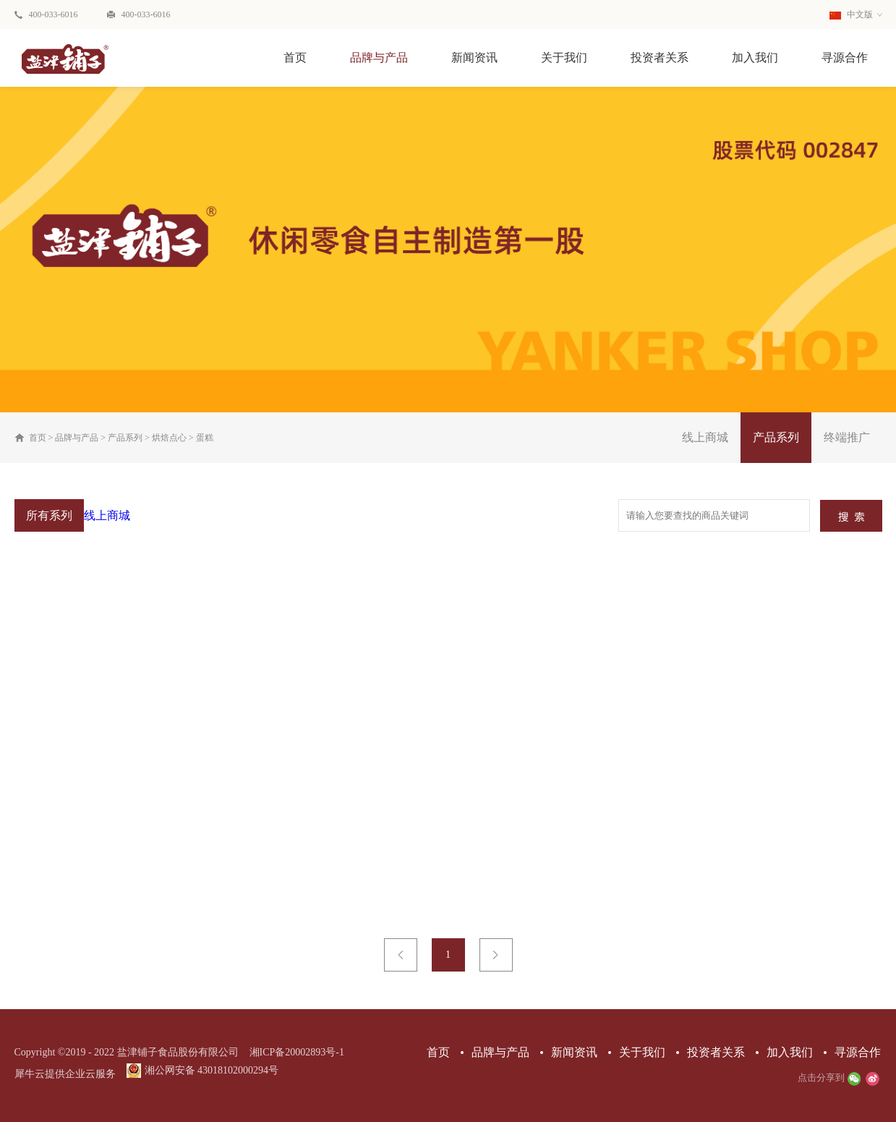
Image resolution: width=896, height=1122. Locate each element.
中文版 (851, 14)
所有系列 (49, 515)
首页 (295, 57)
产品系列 (125, 438)
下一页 (496, 955)
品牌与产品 (76, 438)
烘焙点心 (169, 438)
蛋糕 (204, 438)
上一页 (400, 955)
